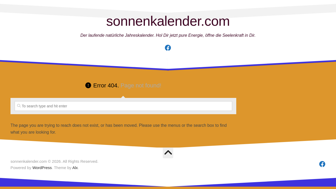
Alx (75, 167)
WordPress (42, 167)
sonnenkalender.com (168, 21)
